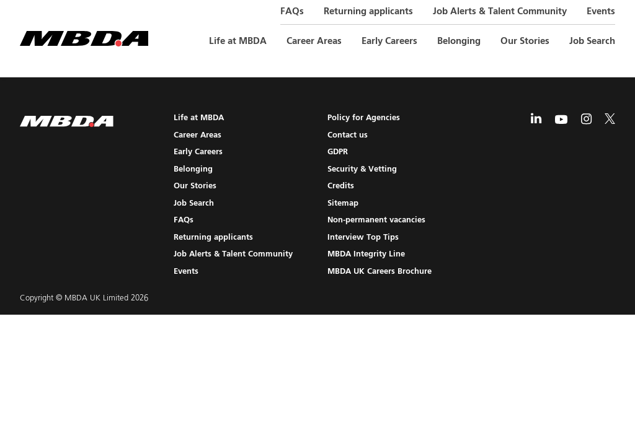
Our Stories (524, 41)
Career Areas (314, 41)
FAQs (292, 11)
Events (601, 11)
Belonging (459, 41)
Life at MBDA (238, 41)
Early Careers (389, 41)
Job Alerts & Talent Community (500, 11)
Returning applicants (368, 11)
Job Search (592, 41)
